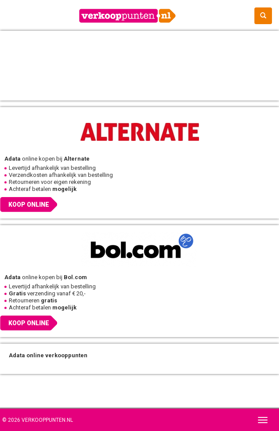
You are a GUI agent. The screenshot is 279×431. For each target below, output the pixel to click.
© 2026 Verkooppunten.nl (37, 420)
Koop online (28, 204)
